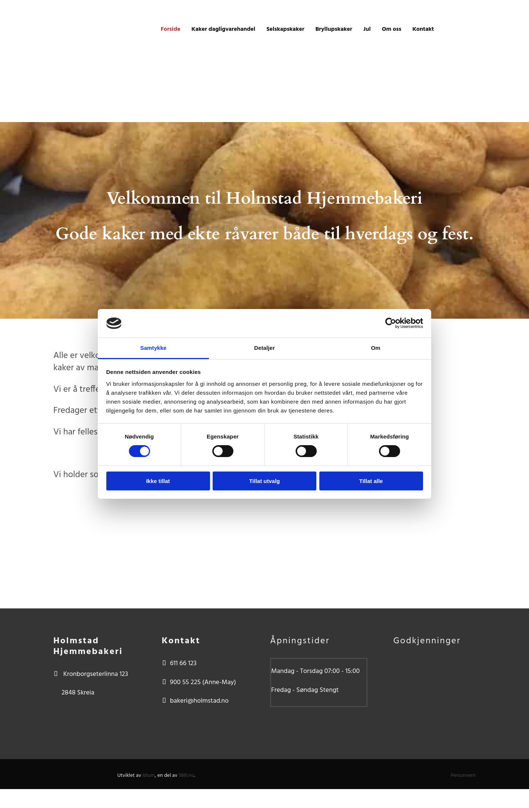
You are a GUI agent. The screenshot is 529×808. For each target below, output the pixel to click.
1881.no (186, 775)
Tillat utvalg (264, 481)
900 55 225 (185, 682)
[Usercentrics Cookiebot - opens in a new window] (390, 323)
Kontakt (423, 29)
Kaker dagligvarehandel (223, 29)
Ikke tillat (158, 481)
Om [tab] (375, 348)
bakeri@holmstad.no (199, 701)
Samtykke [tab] (153, 348)
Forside (170, 29)
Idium (148, 775)
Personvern (463, 775)
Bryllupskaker (333, 29)
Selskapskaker (285, 29)
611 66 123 (183, 663)
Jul (367, 29)
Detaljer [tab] (264, 348)
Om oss (392, 29)
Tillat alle (371, 481)
